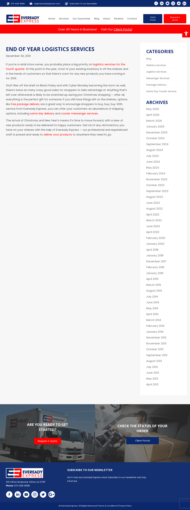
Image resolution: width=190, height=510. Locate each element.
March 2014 (153, 320)
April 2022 (152, 214)
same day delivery (42, 113)
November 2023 (156, 179)
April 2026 (152, 115)
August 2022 (154, 208)
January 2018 (154, 255)
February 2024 (155, 173)
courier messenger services (79, 113)
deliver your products (58, 134)
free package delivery (25, 104)
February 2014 (155, 326)
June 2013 (152, 373)
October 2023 (155, 185)
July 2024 (152, 156)
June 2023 (153, 203)
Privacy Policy (125, 505)
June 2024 (153, 162)
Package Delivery (156, 85)
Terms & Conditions (107, 505)
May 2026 (152, 109)
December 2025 (156, 132)
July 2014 (152, 296)
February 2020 (155, 238)
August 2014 (154, 290)
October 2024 (155, 138)
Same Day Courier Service (161, 91)
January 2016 (154, 273)
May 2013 (152, 378)
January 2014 (155, 332)
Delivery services (156, 65)
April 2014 (152, 314)
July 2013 (152, 367)
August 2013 (154, 361)
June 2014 (152, 302)
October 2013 (155, 349)
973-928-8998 (22, 485)
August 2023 (154, 197)
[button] (186, 33)
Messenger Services (158, 78)
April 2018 (152, 250)
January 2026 (155, 126)
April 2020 (152, 232)
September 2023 (157, 191)
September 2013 (156, 355)
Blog (148, 58)
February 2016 (155, 267)
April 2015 (152, 279)
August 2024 (154, 150)
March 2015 (153, 285)
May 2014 (152, 308)
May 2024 (152, 167)
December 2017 (156, 261)
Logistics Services (156, 71)
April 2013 (152, 384)
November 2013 (156, 343)
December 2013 (156, 337)
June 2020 (153, 226)
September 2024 (157, 144)
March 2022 (154, 220)
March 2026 (154, 121)
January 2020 (155, 244)
